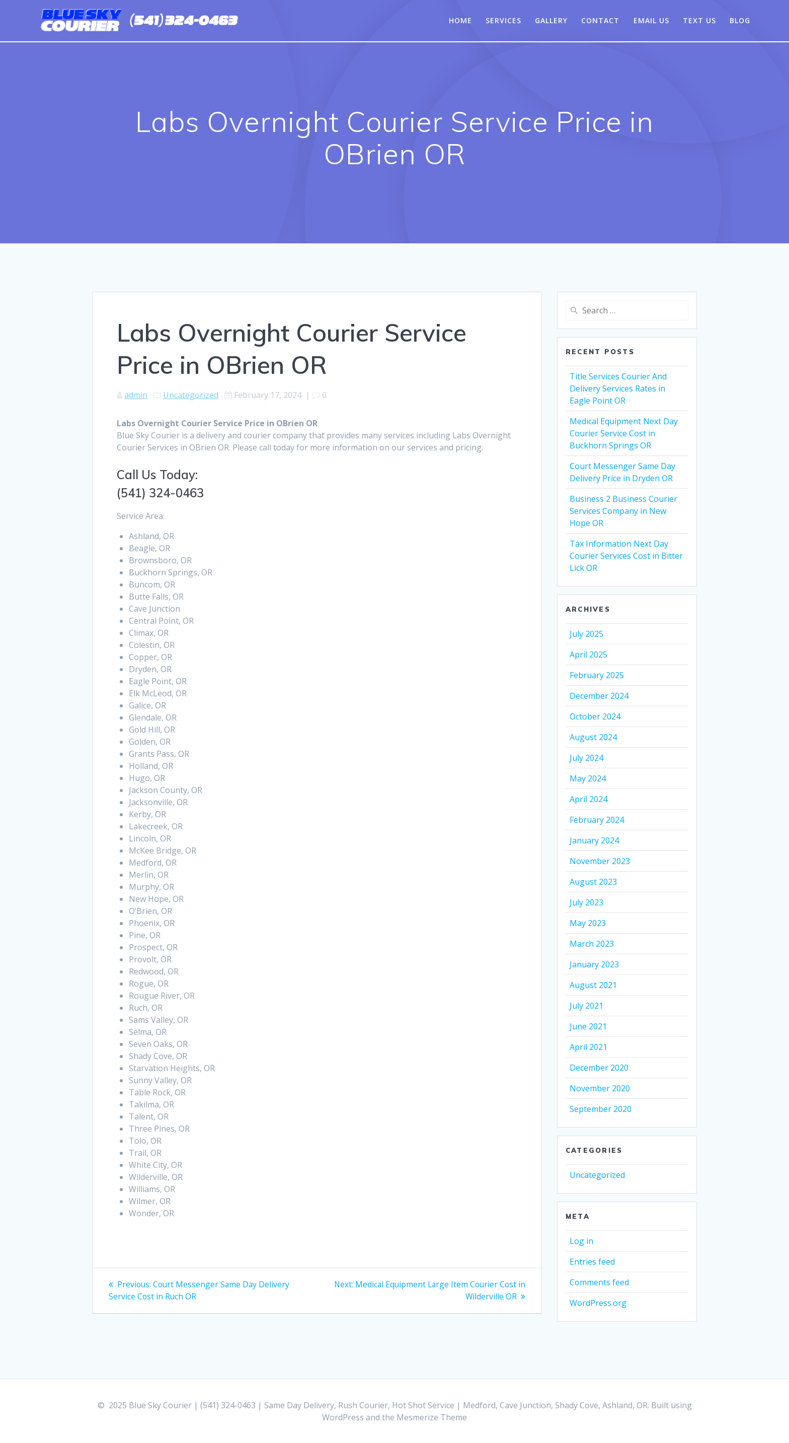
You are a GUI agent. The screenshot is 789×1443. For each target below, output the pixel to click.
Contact (600, 20)
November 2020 (600, 1088)
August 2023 (593, 881)
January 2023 (594, 964)
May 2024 (588, 778)
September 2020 (601, 1108)
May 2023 (588, 923)
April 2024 (588, 799)
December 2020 (599, 1067)
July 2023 (586, 902)
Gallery (551, 20)
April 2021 (588, 1047)
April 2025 (588, 654)
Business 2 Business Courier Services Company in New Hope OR (623, 511)
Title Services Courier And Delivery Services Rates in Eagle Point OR (618, 388)
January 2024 (594, 840)
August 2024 (593, 737)
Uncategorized (190, 395)
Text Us (699, 20)
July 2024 (586, 757)
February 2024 (597, 819)
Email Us (651, 20)
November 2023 (600, 861)
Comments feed (599, 1282)
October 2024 (595, 716)
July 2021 (586, 1005)
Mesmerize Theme (432, 1417)
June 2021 (588, 1026)
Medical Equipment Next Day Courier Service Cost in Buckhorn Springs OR (624, 433)
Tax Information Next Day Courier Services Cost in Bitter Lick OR (626, 555)
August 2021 (593, 985)
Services (503, 20)
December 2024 (599, 695)
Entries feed (592, 1261)
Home (460, 20)
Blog (740, 20)
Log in (581, 1241)
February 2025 (597, 675)
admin (135, 395)
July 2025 (586, 633)
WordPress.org (598, 1302)
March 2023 (592, 943)
